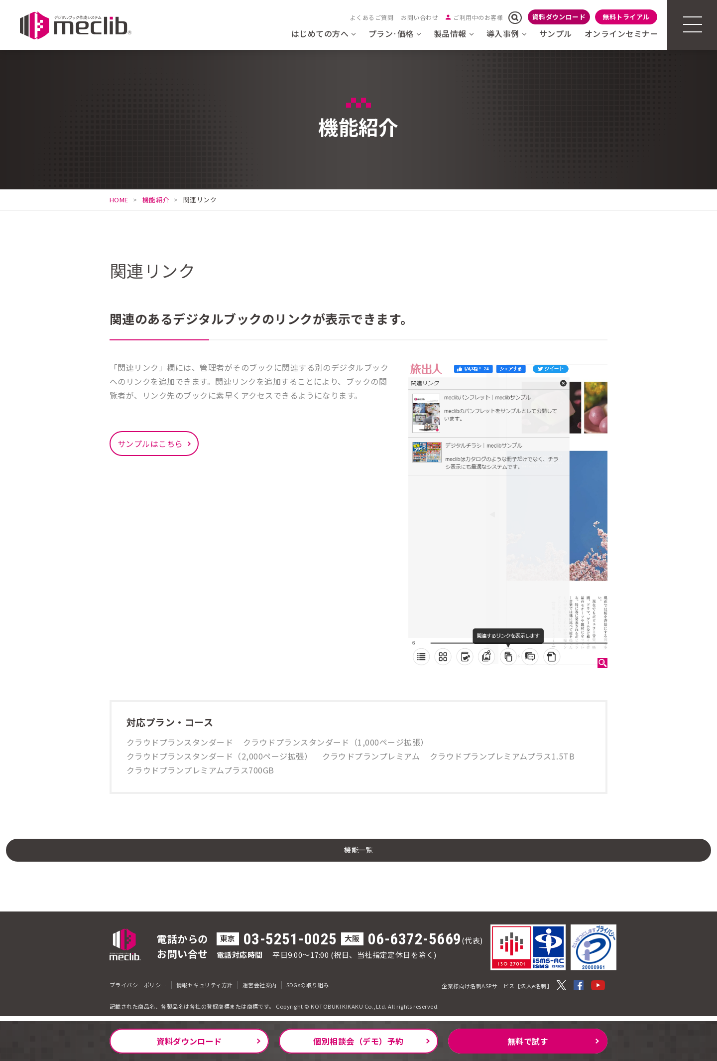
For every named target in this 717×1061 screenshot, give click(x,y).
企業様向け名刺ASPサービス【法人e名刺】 (497, 991)
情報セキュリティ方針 (204, 990)
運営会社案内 (259, 990)
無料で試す (527, 1041)
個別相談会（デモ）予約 (358, 1041)
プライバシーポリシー (138, 990)
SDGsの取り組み (307, 990)
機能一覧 (358, 852)
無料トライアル (625, 16)
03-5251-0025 (290, 944)
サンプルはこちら (150, 444)
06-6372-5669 (415, 944)
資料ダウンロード (559, 16)
